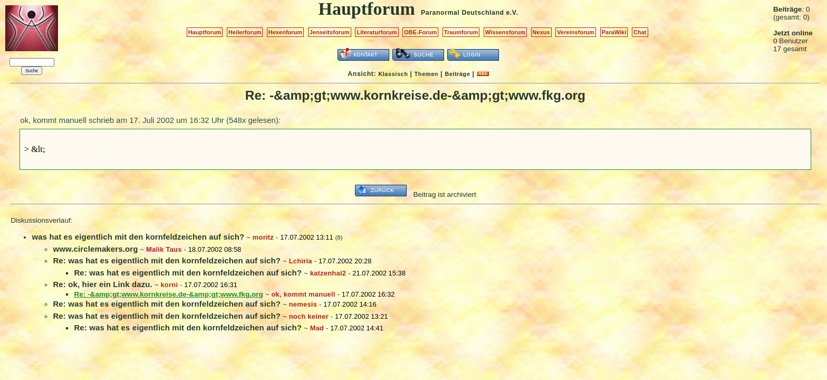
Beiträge (457, 74)
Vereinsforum (575, 32)
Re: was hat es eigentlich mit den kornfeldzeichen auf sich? (167, 260)
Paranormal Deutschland (462, 12)
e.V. (512, 12)
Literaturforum (377, 32)
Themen (426, 74)
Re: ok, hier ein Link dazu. (102, 284)
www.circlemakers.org (95, 248)
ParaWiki (614, 32)
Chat (640, 32)
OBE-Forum (420, 32)
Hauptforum (205, 32)
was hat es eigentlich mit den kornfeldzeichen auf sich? (138, 236)
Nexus (541, 32)
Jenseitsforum (330, 32)
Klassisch (393, 74)
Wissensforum (505, 32)
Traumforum (461, 32)
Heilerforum (244, 32)
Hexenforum (285, 32)
